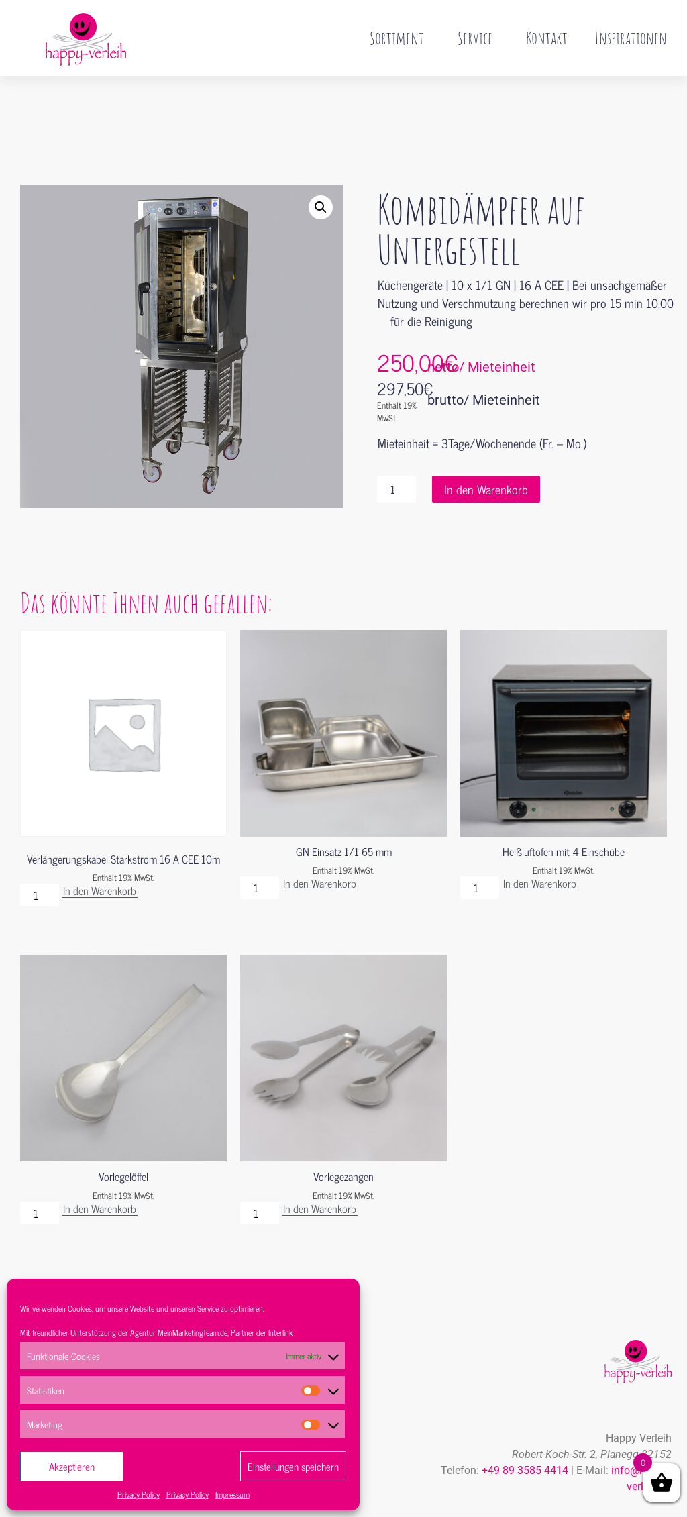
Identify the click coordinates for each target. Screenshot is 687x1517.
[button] (321, 179)
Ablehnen (182, 1466)
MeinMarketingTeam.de (192, 1332)
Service (478, 37)
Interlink (280, 1332)
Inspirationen (630, 37)
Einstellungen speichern (293, 1466)
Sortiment (400, 37)
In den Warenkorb (486, 461)
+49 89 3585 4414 (525, 1442)
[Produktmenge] (396, 461)
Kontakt (547, 37)
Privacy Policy (138, 1494)
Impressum (232, 1494)
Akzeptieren (72, 1466)
